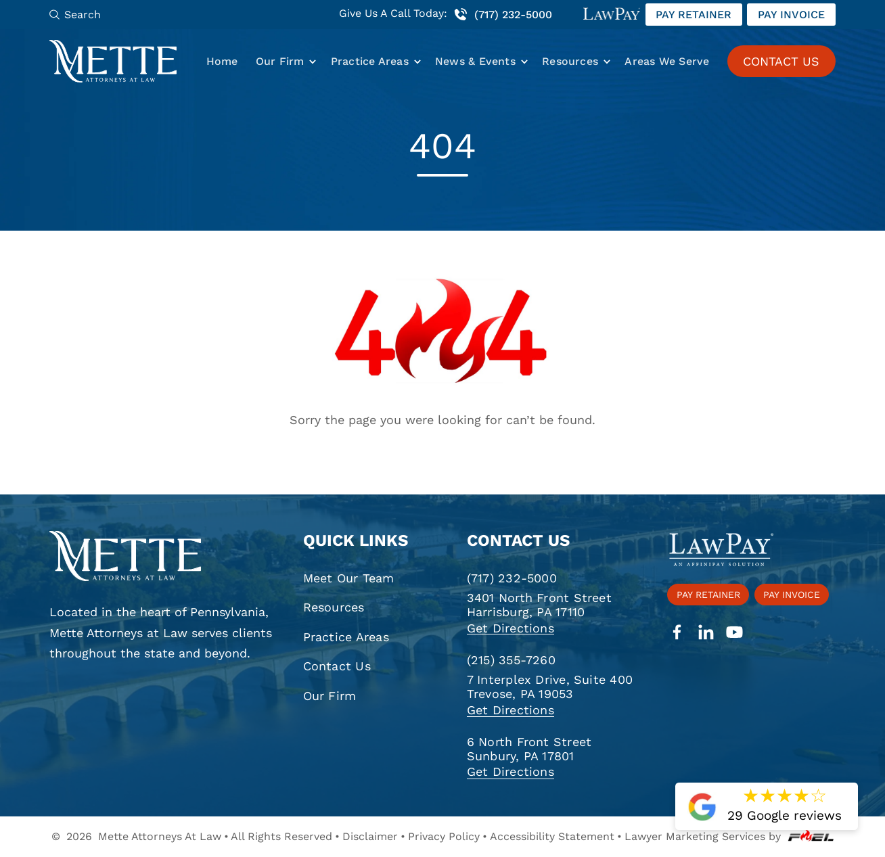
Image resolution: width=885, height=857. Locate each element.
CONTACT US (781, 61)
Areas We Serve (667, 61)
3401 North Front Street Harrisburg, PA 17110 (539, 604)
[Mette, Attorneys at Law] (113, 61)
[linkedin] (706, 633)
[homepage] (162, 557)
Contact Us (337, 666)
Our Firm (280, 61)
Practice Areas (370, 61)
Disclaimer (370, 836)
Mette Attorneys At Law (159, 836)
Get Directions (510, 628)
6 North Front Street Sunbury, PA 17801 (529, 749)
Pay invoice (791, 14)
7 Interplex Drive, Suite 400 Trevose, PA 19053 (550, 687)
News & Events (475, 61)
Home (222, 61)
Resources (570, 61)
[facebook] (677, 633)
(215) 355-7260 (511, 660)
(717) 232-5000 (502, 14)
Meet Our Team (348, 578)
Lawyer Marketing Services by (729, 836)
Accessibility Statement (552, 836)
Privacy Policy (444, 836)
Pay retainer (693, 14)
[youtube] (734, 633)
